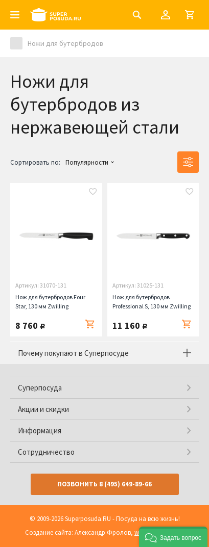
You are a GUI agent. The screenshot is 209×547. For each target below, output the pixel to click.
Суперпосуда (40, 388)
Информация (39, 430)
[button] (173, 537)
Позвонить (104, 484)
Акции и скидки (43, 409)
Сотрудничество (46, 452)
